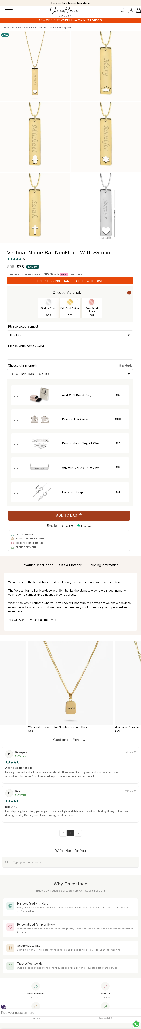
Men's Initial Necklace (127, 727)
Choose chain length (22, 365)
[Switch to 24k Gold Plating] (70, 302)
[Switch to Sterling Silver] (48, 302)
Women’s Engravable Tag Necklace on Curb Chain (58, 727)
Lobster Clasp (72, 492)
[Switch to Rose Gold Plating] (92, 302)
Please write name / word (26, 346)
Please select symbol (23, 326)
